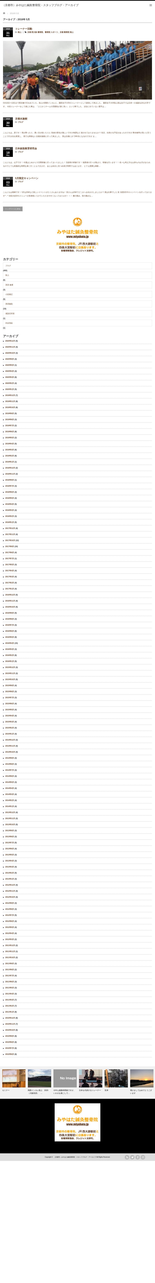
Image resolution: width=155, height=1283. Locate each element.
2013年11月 (10, 818)
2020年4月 (9, 371)
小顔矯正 (9, 294)
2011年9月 (9, 963)
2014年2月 (9, 800)
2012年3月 (9, 939)
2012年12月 (10, 885)
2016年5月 (9, 637)
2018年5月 (9, 498)
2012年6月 (9, 921)
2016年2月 (9, 655)
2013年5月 (9, 855)
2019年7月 (9, 425)
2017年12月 (10, 528)
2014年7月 (9, 770)
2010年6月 (9, 1054)
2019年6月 (9, 432)
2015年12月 (10, 667)
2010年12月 (10, 1018)
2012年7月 (9, 915)
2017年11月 (10, 534)
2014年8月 (9, 764)
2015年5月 (9, 710)
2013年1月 (9, 879)
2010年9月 (9, 1036)
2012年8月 (9, 909)
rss (127, 1157)
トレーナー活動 (23, 29)
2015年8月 (9, 691)
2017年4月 (9, 571)
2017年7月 (9, 558)
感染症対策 (10, 314)
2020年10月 (10, 353)
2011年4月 (9, 994)
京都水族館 (21, 118)
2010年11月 (10, 1024)
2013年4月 (9, 861)
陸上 (19, 32)
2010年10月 (10, 1030)
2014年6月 (9, 776)
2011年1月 (9, 1012)
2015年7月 (9, 698)
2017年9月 (9, 546)
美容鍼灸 (9, 304)
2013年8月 (9, 837)
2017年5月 (9, 565)
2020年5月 (9, 365)
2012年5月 (9, 927)
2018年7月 (9, 486)
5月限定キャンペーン (26, 178)
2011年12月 (10, 945)
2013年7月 (9, 843)
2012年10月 (10, 897)
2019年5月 (9, 438)
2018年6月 (9, 492)
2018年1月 (9, 522)
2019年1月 (9, 462)
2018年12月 (10, 468)
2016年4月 (9, 643)
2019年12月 (10, 395)
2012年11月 (10, 891)
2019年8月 (9, 419)
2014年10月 (10, 752)
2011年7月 (9, 976)
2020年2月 (9, 383)
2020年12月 (10, 341)
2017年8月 (9, 552)
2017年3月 (9, 577)
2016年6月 (9, 631)
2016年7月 (9, 625)
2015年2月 (9, 728)
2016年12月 (10, 595)
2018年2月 (9, 516)
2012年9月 (9, 903)
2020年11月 (10, 347)
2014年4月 (9, 788)
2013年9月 (9, 830)
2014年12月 (10, 740)
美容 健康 (9, 285)
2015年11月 (10, 673)
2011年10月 (10, 957)
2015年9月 (9, 685)
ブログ (20, 122)
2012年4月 (9, 933)
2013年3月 (9, 867)
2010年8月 (9, 1042)
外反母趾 (9, 323)
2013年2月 (9, 873)
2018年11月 (10, 474)
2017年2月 (9, 583)
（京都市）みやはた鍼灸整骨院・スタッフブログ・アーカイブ (75, 1157)
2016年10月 (10, 607)
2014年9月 (9, 758)
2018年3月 (9, 510)
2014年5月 (9, 782)
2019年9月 (9, 413)
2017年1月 (9, 589)
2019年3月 (9, 450)
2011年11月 (10, 951)
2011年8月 (9, 970)
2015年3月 (9, 722)
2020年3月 (9, 377)
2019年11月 (10, 401)
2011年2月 (9, 1006)
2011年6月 (9, 982)
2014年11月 (10, 746)
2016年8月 (9, 619)
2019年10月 (10, 407)
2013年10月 (10, 824)
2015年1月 (9, 734)
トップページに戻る (12, 209)
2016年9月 (9, 613)
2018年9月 (9, 480)
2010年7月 (9, 1048)
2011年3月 (9, 1000)
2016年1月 (9, 661)
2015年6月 (9, 704)
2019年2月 (9, 456)
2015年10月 (10, 679)
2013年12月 (10, 812)
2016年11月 (10, 601)
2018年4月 (9, 504)
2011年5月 (9, 988)
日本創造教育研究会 (26, 148)
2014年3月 (9, 794)
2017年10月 (10, 540)
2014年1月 (9, 806)
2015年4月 (9, 716)
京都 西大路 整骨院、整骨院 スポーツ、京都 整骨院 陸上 (50, 32)
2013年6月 (9, 849)
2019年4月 (9, 444)
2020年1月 (9, 389)
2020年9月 (9, 359)
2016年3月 (9, 649)
